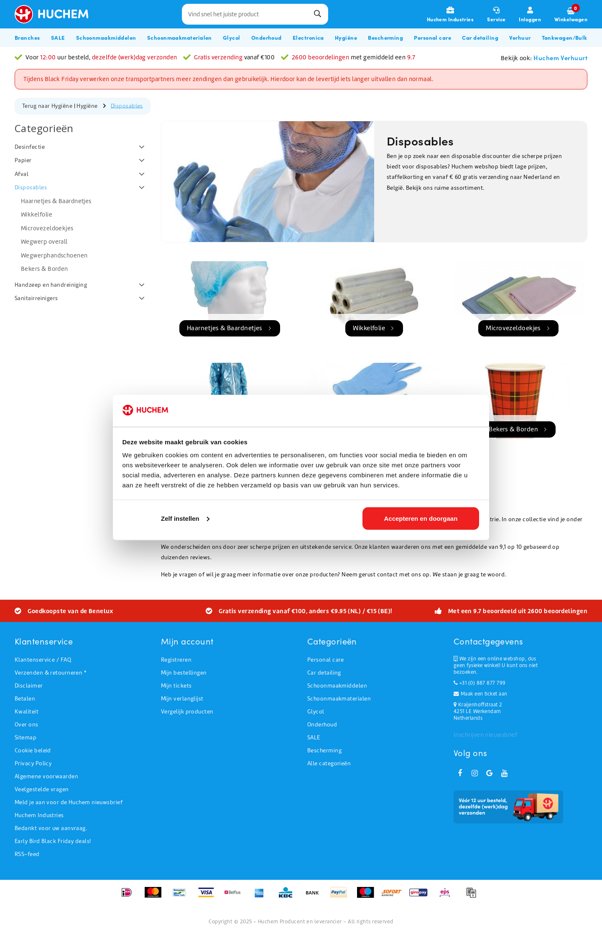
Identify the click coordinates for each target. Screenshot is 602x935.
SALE (313, 737)
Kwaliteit (26, 711)
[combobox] (255, 14)
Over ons (26, 724)
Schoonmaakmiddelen (337, 685)
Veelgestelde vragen (42, 789)
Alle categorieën (329, 763)
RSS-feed (27, 854)
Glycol (315, 711)
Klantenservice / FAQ (43, 659)
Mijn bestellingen (184, 672)
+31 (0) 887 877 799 (479, 683)
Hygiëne (87, 105)
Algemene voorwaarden (46, 776)
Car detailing (324, 672)
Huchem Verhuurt (560, 57)
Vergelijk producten (187, 711)
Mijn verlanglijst (182, 698)
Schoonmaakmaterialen (339, 698)
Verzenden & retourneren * (50, 672)
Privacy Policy (33, 763)
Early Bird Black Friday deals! (53, 841)
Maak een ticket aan (480, 693)
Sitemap (25, 737)
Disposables (127, 105)
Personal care (325, 659)
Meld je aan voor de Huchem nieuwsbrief (68, 802)
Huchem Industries (39, 815)
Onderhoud (322, 724)
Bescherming (324, 750)
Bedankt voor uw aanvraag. (51, 828)
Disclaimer (29, 685)
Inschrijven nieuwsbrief (485, 735)
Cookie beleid (33, 750)
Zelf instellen (185, 518)
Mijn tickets (176, 685)
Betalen (25, 698)
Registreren (176, 659)
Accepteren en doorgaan (420, 518)
